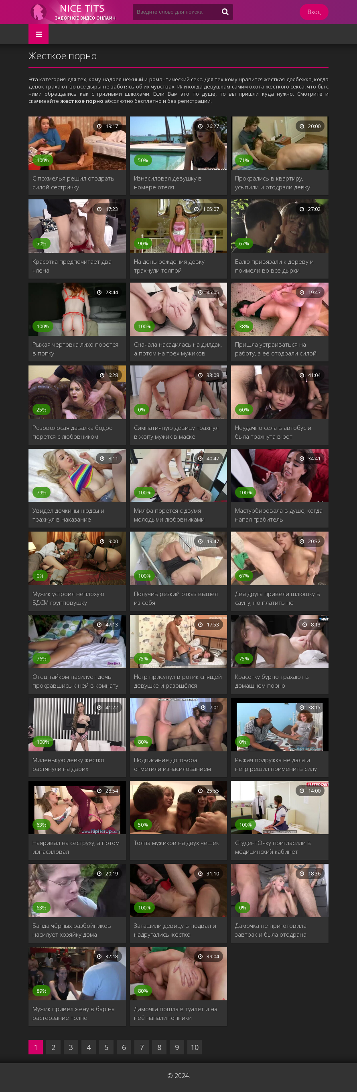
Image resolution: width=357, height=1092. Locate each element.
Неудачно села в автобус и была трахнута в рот (273, 432)
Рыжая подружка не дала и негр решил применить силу (276, 764)
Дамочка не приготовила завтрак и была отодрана (270, 929)
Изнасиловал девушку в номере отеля (168, 182)
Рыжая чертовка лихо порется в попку (75, 348)
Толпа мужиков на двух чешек (176, 843)
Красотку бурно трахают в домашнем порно (272, 680)
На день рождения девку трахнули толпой (169, 265)
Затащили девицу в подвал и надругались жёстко (175, 929)
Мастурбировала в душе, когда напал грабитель (279, 514)
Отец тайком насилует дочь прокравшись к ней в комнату (75, 680)
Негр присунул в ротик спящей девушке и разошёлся (178, 680)
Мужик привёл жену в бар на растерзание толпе (73, 1013)
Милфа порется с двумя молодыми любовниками (169, 514)
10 (195, 1047)
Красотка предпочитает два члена (72, 265)
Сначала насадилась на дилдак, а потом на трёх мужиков (178, 348)
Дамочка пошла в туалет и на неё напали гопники (175, 1013)
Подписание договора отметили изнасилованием (172, 764)
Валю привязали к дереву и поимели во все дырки (274, 265)
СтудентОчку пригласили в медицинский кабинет (273, 847)
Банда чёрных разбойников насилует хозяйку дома (71, 929)
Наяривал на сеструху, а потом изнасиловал (76, 847)
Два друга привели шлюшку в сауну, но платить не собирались (277, 598)
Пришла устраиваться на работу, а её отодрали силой (275, 348)
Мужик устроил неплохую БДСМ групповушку (68, 598)
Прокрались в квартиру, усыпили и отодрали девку (272, 182)
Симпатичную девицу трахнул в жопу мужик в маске (176, 432)
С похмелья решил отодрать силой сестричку (73, 182)
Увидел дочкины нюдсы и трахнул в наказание (68, 514)
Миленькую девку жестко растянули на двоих (68, 764)
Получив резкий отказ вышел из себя (176, 598)
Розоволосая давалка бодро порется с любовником (72, 432)
